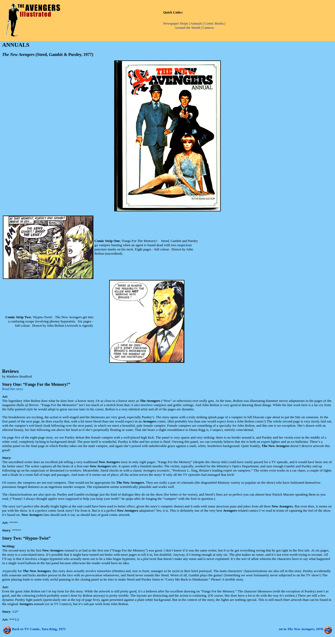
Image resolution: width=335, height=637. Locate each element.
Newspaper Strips (175, 23)
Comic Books (214, 23)
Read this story (12, 389)
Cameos (208, 28)
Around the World (187, 28)
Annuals (196, 23)
